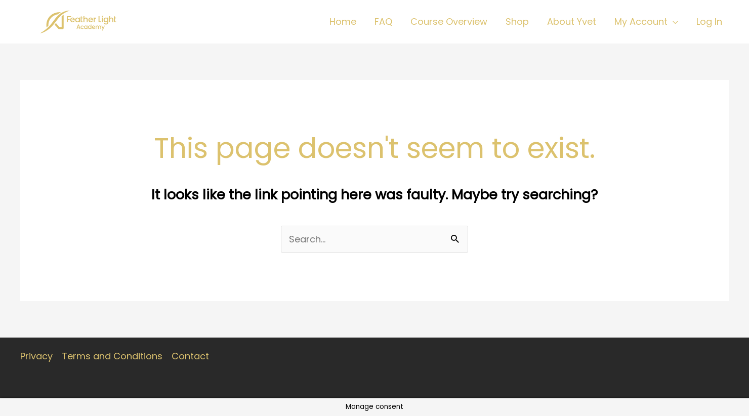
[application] (673, 21)
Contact (190, 356)
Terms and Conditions (112, 356)
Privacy (36, 356)
